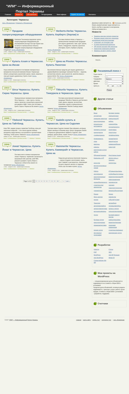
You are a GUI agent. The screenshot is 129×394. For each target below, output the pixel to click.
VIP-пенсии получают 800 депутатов (105, 46)
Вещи (5, 53)
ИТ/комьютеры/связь (115, 171)
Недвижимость (98, 139)
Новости (96, 249)
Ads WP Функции (114, 255)
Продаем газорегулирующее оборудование (22, 33)
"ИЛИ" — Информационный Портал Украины (30, 7)
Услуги (96, 215)
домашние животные (100, 118)
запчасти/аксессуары (100, 209)
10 (57, 181)
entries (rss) (96, 320)
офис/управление (114, 179)
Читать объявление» (18, 50)
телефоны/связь (114, 135)
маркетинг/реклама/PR (116, 177)
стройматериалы (56, 53)
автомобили (112, 203)
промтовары (112, 130)
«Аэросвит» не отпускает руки (103, 42)
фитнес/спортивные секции (100, 167)
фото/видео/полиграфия (98, 234)
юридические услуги (115, 233)
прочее (96, 200)
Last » (68, 181)
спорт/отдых (112, 132)
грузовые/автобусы (115, 206)
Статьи (111, 249)
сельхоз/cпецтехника (115, 211)
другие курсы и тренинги (113, 159)
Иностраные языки (115, 155)
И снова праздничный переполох (104, 44)
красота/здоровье (99, 121)
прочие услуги (98, 230)
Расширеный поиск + (109, 70)
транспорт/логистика (115, 188)
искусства (97, 163)
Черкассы (30, 53)
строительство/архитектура (98, 186)
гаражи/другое (113, 139)
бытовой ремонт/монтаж (114, 216)
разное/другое (11, 53)
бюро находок (98, 197)
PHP (95, 252)
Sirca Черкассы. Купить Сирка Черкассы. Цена (21, 91)
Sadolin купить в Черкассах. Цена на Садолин (63, 122)
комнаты (96, 147)
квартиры (97, 144)
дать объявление (118, 320)
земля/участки (113, 141)
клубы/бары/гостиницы (116, 174)
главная (78, 320)
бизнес (111, 194)
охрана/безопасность (100, 182)
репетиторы (112, 163)
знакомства (112, 197)
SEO (110, 252)
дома (95, 141)
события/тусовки (114, 200)
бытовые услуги (99, 220)
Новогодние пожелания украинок (104, 49)
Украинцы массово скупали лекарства (106, 36)
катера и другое (114, 209)
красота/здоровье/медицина (99, 178)
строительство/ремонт (116, 230)
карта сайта (86, 320)
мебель (111, 121)
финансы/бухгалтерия (116, 191)
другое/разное (98, 174)
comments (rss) (106, 320)
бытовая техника (114, 113)
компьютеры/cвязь (114, 220)
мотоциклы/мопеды (100, 211)
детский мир (98, 116)
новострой (112, 147)
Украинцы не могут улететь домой (105, 51)
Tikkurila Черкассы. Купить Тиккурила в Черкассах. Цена (66, 91)
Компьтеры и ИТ (99, 158)
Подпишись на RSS (120, 23)
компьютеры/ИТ (114, 118)
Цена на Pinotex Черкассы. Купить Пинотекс (66, 63)
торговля (111, 185)
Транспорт (97, 203)
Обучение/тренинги (100, 155)
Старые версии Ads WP (100, 261)
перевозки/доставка (100, 225)
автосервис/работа (100, 206)
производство (113, 182)
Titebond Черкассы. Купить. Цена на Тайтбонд (23, 122)
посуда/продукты (114, 127)
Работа (96, 171)
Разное (96, 194)
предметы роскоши (100, 130)
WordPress (97, 255)
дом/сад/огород (114, 116)
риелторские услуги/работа (100, 151)
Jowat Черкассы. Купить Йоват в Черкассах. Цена (21, 148)
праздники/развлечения (113, 226)
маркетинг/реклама (115, 222)
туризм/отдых (98, 191)
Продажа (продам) (20, 53)
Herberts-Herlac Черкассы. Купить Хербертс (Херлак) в (66, 33)
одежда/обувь (113, 124)
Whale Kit (112, 258)
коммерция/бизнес (115, 144)
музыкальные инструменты (98, 125)
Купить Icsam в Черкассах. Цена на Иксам (22, 63)
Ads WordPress (98, 258)
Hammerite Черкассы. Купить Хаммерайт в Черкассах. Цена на (65, 150)
